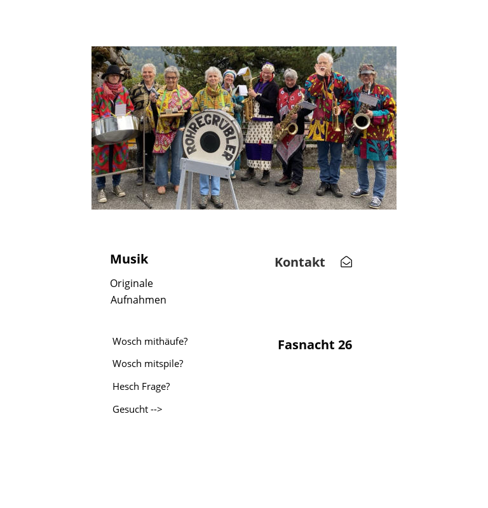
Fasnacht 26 (315, 344)
